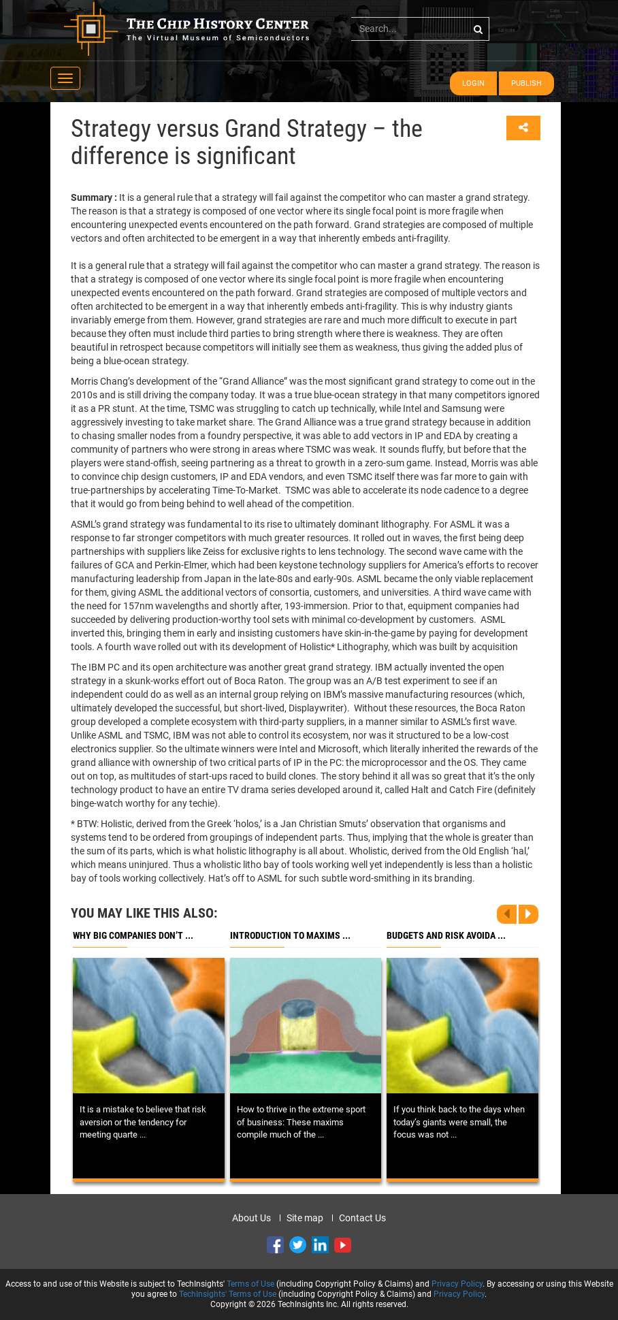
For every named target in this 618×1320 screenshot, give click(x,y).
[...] (420, 28)
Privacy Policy (457, 1284)
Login (473, 83)
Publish (526, 83)
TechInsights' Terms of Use (227, 1294)
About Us (251, 1217)
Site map (305, 1217)
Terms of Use (250, 1284)
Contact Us (362, 1217)
